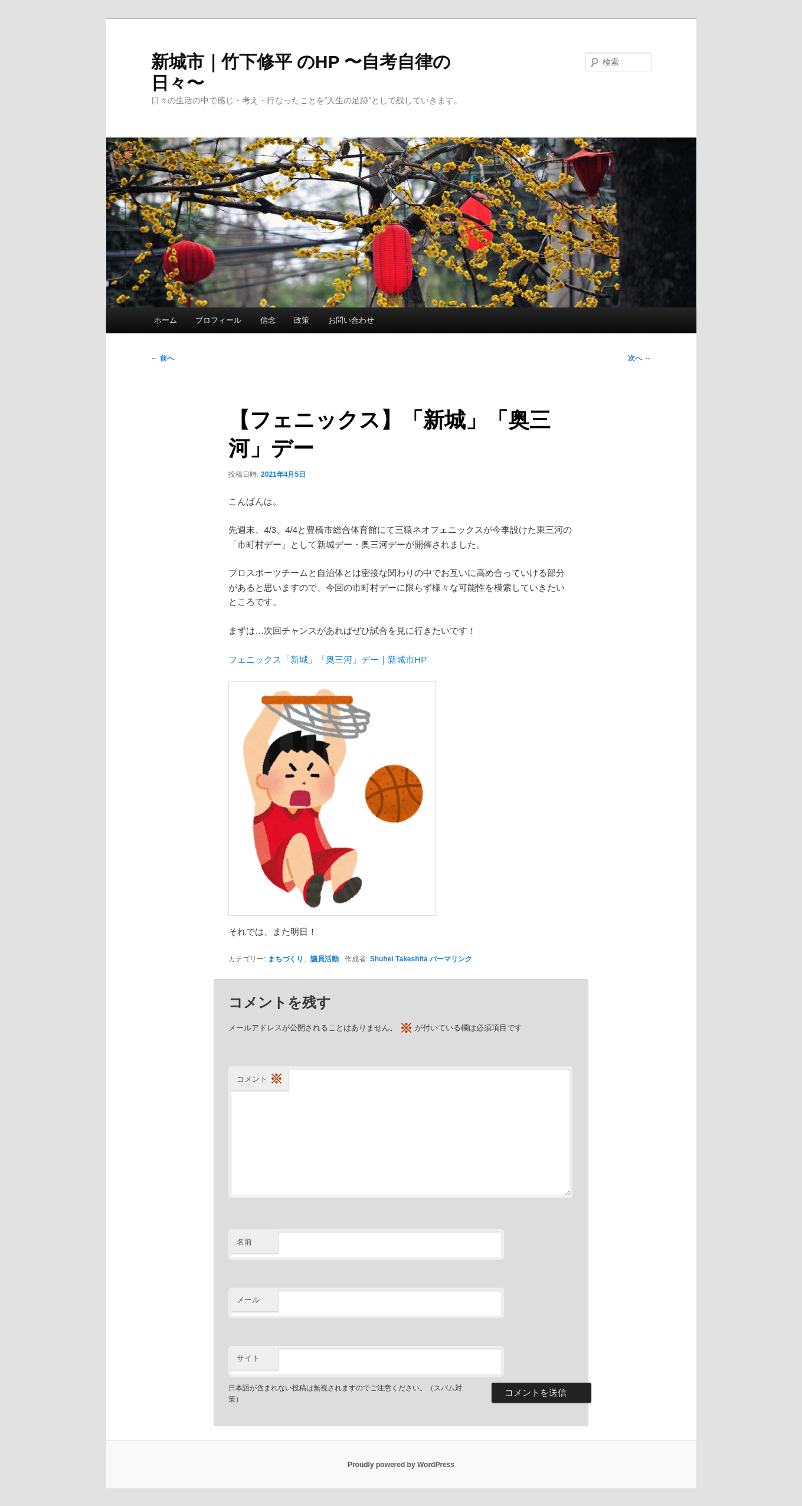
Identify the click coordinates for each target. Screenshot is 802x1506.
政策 (301, 320)
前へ (162, 358)
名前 (244, 1241)
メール (248, 1299)
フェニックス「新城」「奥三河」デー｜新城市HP (327, 659)
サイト (248, 1358)
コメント (260, 1079)
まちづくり (285, 959)
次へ (639, 358)
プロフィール (218, 320)
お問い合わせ (351, 320)
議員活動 (324, 959)
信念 (268, 320)
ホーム (165, 320)
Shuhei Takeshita (399, 959)
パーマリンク (451, 959)
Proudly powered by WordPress (401, 1465)
